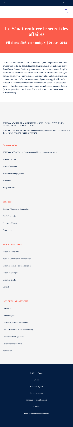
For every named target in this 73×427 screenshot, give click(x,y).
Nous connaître (10, 145)
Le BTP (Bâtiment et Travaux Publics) (18, 330)
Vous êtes (7, 202)
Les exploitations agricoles (13, 337)
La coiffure (7, 309)
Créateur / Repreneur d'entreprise (16, 209)
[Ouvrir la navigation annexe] (4, 2)
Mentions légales (36, 387)
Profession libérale (10, 223)
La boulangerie (8, 316)
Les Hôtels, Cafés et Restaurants (15, 323)
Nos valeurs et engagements (14, 174)
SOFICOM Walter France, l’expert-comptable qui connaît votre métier (30, 152)
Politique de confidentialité (36, 400)
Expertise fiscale (9, 280)
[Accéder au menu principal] (66, 11)
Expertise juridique (10, 273)
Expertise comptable (11, 252)
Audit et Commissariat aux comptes (17, 259)
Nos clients (7, 180)
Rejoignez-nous (36, 393)
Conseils (6, 287)
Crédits (36, 380)
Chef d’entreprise (9, 216)
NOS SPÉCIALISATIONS (15, 301)
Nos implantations (10, 166)
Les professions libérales (12, 344)
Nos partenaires (9, 188)
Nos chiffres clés (9, 159)
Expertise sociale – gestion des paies (17, 266)
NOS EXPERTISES (12, 244)
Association (7, 230)
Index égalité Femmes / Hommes (36, 414)
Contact (36, 407)
